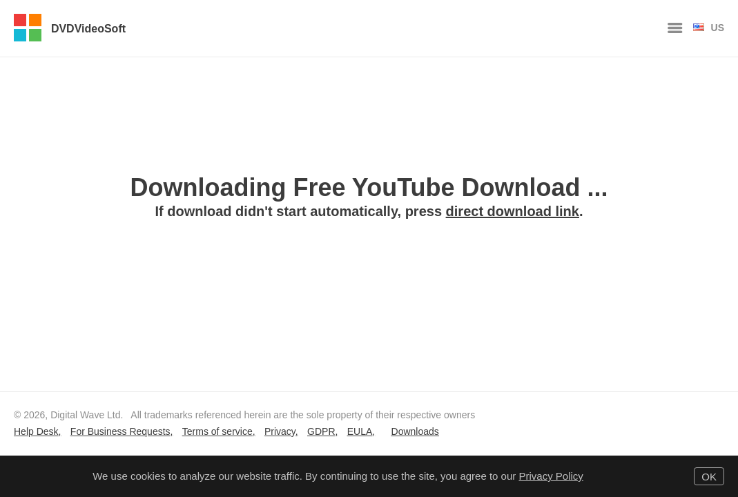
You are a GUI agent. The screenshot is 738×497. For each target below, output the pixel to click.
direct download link (512, 211)
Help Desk (36, 431)
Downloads (415, 431)
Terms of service (217, 431)
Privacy (279, 431)
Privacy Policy (550, 476)
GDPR (321, 431)
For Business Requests (120, 431)
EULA (360, 431)
